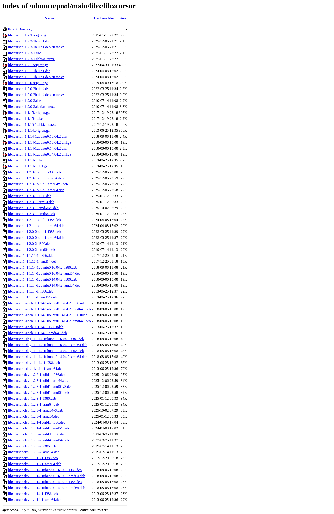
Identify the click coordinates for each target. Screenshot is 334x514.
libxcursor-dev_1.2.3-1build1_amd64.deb (38, 392)
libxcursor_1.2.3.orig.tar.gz (28, 35)
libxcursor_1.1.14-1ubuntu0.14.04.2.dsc (37, 148)
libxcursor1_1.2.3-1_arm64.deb (31, 202)
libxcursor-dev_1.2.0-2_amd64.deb (33, 452)
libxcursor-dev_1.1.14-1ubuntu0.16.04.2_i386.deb (45, 470)
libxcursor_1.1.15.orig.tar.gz (29, 113)
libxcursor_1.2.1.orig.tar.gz (28, 65)
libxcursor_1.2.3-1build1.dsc (29, 41)
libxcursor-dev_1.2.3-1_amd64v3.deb (35, 410)
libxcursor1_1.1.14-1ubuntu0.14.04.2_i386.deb (42, 279)
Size (123, 18)
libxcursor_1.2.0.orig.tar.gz (28, 83)
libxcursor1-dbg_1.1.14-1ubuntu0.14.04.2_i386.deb (46, 351)
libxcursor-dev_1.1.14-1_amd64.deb (34, 500)
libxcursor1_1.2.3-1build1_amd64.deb (36, 190)
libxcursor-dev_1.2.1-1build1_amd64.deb (38, 428)
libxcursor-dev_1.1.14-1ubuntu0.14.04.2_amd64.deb (46, 488)
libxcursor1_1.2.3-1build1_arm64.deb (36, 178)
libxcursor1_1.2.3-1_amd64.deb (31, 214)
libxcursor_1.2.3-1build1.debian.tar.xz (36, 47)
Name (49, 18)
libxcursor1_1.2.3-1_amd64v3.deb (33, 208)
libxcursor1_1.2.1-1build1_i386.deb (34, 220)
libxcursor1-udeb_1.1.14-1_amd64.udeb (37, 333)
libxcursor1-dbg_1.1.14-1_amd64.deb (35, 369)
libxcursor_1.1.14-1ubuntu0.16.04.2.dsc (37, 136)
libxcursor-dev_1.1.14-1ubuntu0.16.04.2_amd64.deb (46, 476)
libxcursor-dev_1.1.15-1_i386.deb (33, 458)
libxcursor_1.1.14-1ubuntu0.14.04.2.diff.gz (39, 154)
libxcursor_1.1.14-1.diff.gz (27, 166)
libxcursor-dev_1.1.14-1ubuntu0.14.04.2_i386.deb (45, 482)
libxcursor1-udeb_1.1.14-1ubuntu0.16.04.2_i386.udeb (47, 303)
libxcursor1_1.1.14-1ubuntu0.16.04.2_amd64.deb (44, 273)
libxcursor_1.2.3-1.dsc (24, 53)
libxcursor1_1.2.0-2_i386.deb (29, 244)
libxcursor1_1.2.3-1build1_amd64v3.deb (38, 184)
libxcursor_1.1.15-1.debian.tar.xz (32, 124)
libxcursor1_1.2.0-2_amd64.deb (31, 250)
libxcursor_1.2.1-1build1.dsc (29, 71)
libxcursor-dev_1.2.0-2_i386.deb (32, 446)
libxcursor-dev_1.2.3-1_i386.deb (32, 398)
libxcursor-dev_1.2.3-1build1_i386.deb (36, 375)
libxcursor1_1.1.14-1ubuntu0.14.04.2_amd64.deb (44, 285)
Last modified (105, 18)
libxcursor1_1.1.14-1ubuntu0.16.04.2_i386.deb (42, 267)
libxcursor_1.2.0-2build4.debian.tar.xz (36, 95)
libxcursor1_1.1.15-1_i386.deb (30, 255)
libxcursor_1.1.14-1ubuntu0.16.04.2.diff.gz (39, 142)
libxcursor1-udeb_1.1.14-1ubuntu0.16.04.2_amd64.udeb (49, 309)
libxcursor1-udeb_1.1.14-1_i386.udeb (35, 327)
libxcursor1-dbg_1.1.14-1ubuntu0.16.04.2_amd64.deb (47, 345)
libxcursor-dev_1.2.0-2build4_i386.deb (36, 434)
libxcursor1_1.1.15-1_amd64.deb (32, 261)
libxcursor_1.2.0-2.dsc (24, 101)
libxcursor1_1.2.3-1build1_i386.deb (34, 172)
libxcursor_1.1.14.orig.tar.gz (29, 130)
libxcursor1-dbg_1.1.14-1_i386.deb (34, 363)
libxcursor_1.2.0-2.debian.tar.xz (31, 107)
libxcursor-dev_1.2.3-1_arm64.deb (33, 404)
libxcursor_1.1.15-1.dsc (25, 118)
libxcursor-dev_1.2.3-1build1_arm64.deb (38, 381)
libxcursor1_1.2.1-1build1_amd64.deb (36, 226)
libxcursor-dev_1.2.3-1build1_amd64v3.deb (40, 386)
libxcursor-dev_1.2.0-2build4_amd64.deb (38, 440)
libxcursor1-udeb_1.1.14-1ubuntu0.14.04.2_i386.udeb (47, 315)
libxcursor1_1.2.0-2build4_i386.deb (34, 232)
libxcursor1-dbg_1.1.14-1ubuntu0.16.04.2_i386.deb (46, 339)
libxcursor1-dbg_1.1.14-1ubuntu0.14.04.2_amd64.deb (47, 357)
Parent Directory (20, 29)
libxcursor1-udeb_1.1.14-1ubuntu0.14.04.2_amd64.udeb (49, 321)
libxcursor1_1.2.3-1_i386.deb (29, 196)
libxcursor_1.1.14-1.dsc (25, 160)
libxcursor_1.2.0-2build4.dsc (29, 89)
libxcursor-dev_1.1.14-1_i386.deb (33, 494)
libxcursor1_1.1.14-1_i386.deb (30, 291)
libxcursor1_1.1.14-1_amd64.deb (32, 297)
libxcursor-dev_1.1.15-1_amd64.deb (34, 464)
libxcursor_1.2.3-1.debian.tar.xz (31, 59)
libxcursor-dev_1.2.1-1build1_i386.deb (36, 422)
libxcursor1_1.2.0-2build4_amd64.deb (36, 238)
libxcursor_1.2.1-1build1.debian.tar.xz (36, 77)
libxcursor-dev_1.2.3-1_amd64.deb (33, 416)
